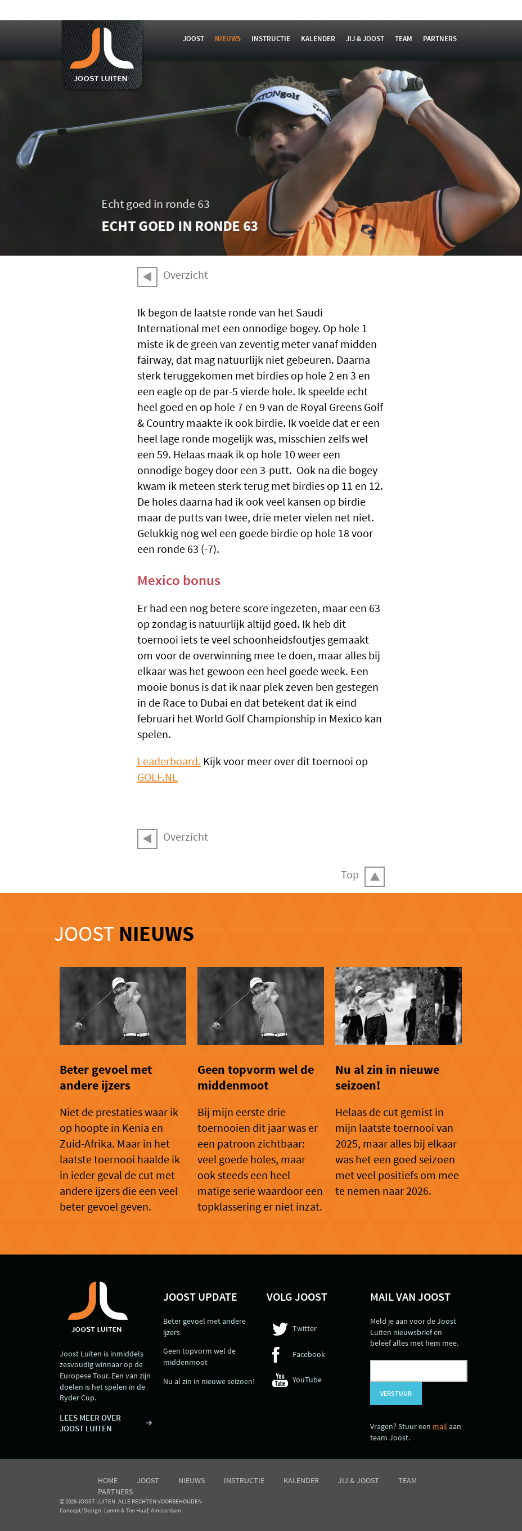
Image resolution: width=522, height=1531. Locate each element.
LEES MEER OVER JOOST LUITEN (90, 1423)
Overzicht (185, 274)
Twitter (304, 1328)
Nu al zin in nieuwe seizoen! (209, 1381)
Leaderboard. (169, 761)
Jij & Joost (365, 38)
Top (350, 874)
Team (403, 38)
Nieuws (228, 38)
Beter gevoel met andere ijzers (106, 1077)
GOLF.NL (157, 777)
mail (440, 1426)
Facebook (308, 1354)
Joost (193, 38)
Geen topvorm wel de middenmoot (255, 1077)
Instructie (270, 38)
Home (108, 1480)
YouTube (307, 1379)
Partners (440, 38)
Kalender (318, 38)
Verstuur (396, 1393)
